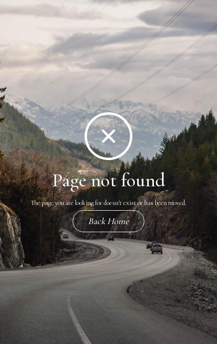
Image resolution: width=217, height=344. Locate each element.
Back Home (108, 220)
